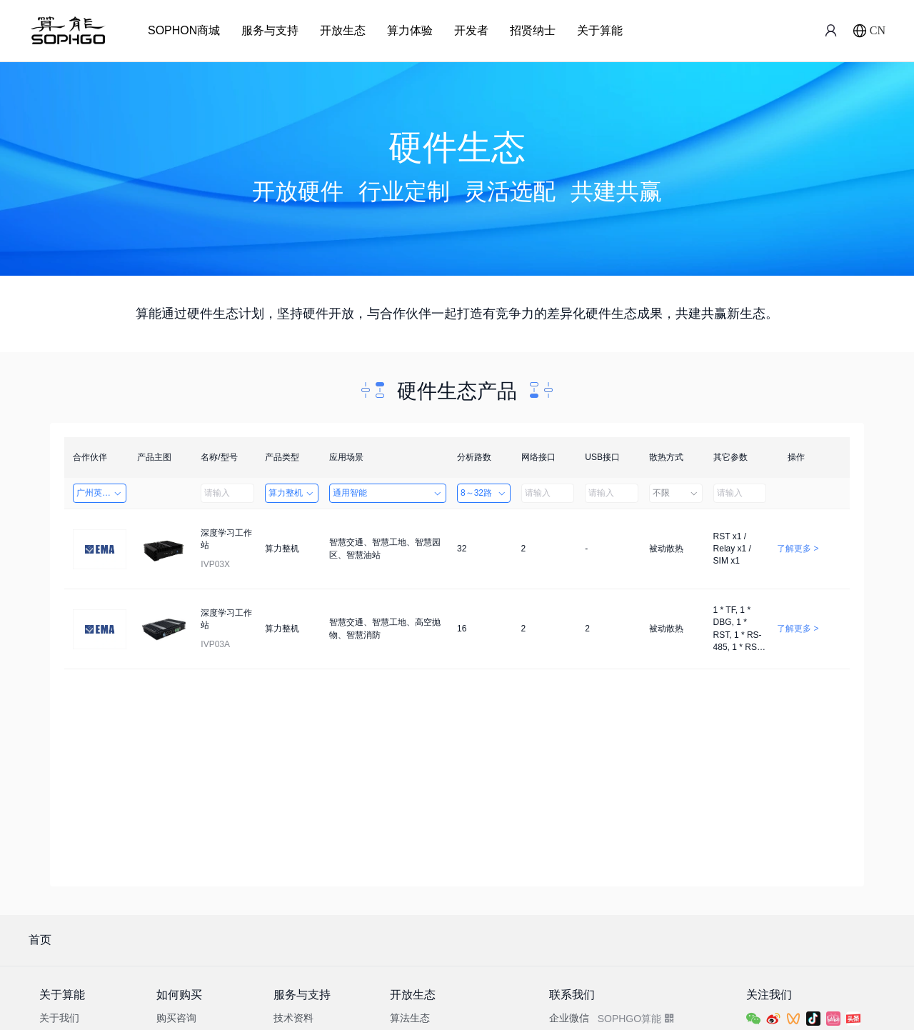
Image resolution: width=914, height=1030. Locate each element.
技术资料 (293, 1018)
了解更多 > (797, 549)
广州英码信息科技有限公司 (101, 493)
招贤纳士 (533, 30)
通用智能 (388, 493)
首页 (40, 940)
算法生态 (410, 1018)
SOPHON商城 (184, 30)
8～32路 (484, 493)
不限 (676, 493)
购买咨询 (176, 1018)
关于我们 (59, 1018)
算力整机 (291, 493)
